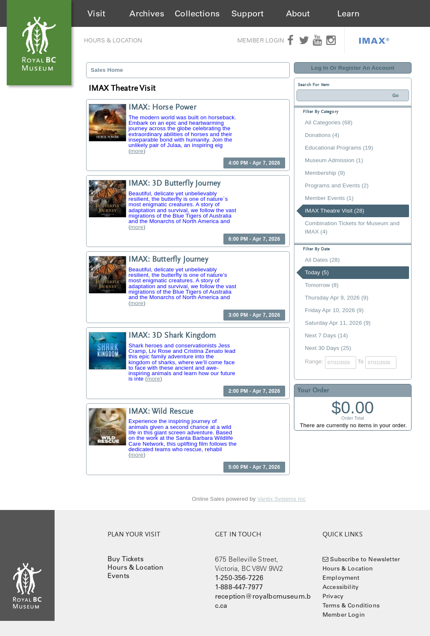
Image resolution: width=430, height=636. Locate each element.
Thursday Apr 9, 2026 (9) (336, 297)
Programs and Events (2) (337, 185)
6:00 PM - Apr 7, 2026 (254, 239)
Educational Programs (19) (339, 148)
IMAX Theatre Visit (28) (334, 211)
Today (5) (317, 272)
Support (247, 13)
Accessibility (340, 587)
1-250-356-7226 (239, 577)
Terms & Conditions (351, 605)
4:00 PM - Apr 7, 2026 (254, 163)
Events (118, 575)
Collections (197, 13)
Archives (146, 13)
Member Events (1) (329, 198)
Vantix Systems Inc (281, 499)
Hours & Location (113, 40)
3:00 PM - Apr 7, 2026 (254, 315)
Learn (348, 13)
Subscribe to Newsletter (365, 559)
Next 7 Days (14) (326, 335)
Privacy (332, 596)
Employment (341, 577)
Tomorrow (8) (321, 285)
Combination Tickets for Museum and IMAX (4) (352, 227)
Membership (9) (325, 173)
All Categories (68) (328, 122)
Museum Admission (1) (334, 160)
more (137, 151)
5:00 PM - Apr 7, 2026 (254, 467)
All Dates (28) (322, 260)
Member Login (260, 40)
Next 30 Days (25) (328, 348)
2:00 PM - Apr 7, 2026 (254, 391)
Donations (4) (322, 135)
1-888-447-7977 (239, 587)
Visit (96, 13)
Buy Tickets (126, 559)
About (298, 13)
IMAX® (374, 40)
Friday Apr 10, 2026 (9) (334, 310)
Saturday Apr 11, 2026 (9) (338, 323)
